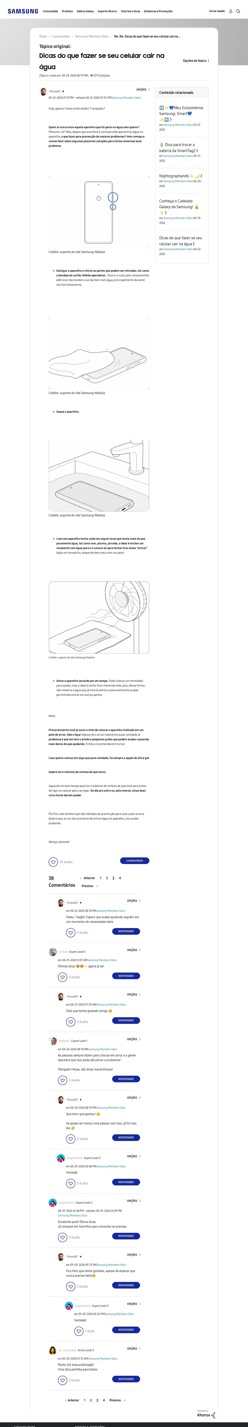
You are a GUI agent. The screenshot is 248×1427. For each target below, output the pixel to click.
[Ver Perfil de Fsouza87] (54, 91)
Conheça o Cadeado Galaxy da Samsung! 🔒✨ (179, 207)
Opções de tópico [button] (195, 61)
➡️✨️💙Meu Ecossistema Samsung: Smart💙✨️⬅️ (181, 113)
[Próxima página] (89, 886)
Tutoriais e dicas (130, 11)
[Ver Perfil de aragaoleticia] (74, 1158)
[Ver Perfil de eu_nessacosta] (67, 1350)
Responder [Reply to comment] (126, 931)
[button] (142, 90)
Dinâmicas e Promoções (158, 11)
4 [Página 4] (120, 878)
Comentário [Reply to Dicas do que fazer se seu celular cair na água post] (134, 860)
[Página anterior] (88, 878)
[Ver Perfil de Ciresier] (63, 952)
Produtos (67, 11)
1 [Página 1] (100, 878)
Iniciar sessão (217, 11)
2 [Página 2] (107, 878)
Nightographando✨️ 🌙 (179, 176)
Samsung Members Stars (126, 97)
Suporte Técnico (107, 11)
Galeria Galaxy (85, 11)
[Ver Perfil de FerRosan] (64, 1041)
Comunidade (50, 11)
